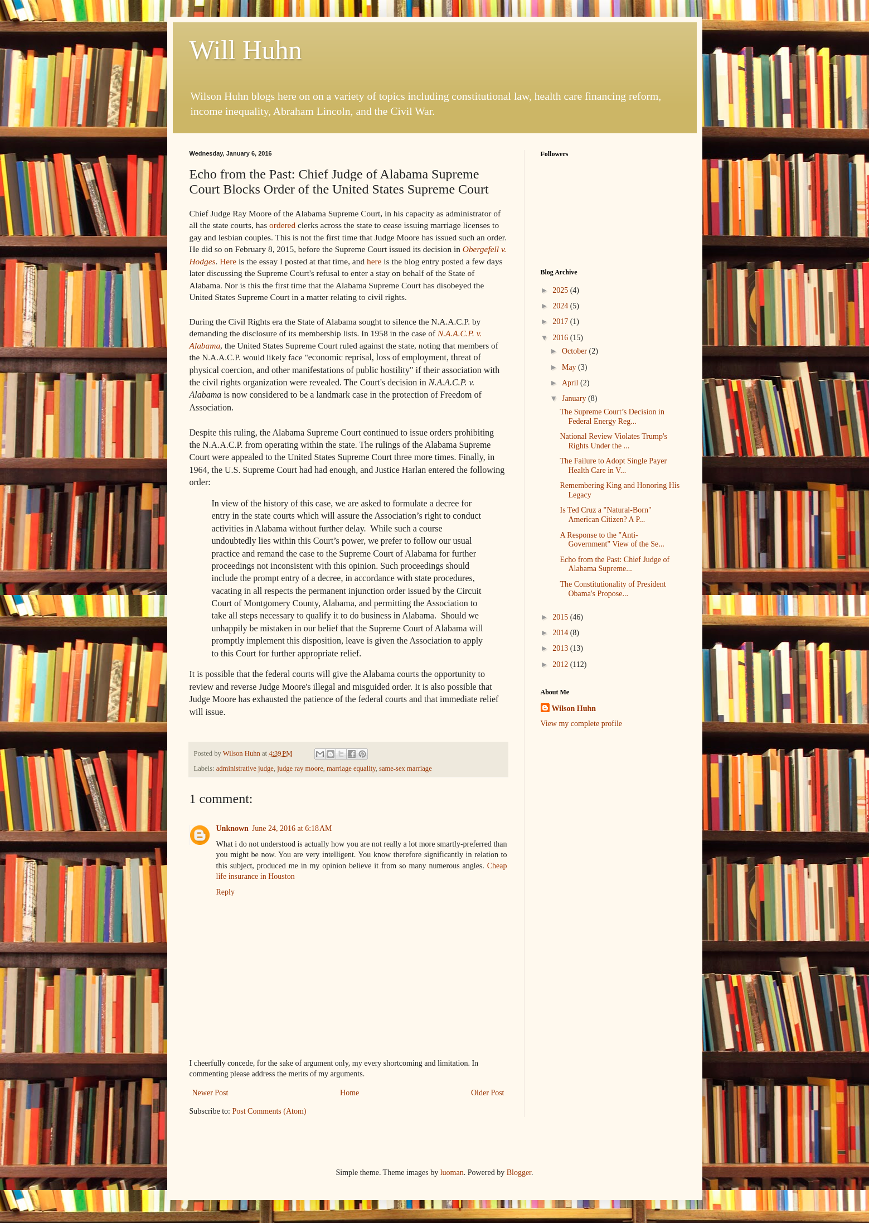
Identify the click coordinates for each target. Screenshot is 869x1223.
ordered (282, 225)
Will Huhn (246, 50)
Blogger (519, 1172)
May (570, 367)
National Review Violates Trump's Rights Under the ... (613, 441)
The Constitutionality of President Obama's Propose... (613, 589)
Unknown (232, 828)
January (575, 398)
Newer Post (210, 1093)
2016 (561, 337)
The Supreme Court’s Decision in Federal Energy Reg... (612, 417)
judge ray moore (300, 768)
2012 (561, 664)
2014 (561, 633)
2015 (561, 617)
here (374, 261)
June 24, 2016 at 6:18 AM (292, 828)
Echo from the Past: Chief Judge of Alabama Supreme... (614, 564)
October (575, 351)
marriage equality (351, 768)
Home (349, 1093)
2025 (561, 290)
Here (228, 261)
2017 (561, 321)
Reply (225, 892)
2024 (561, 306)
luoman (452, 1172)
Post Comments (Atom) (269, 1111)
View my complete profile (582, 723)
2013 (561, 648)
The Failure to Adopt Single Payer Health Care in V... (613, 466)
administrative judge (245, 768)
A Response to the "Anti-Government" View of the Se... (612, 540)
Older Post (487, 1093)
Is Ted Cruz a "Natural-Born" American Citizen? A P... (605, 515)
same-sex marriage (405, 768)
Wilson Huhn (574, 708)
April (571, 383)
